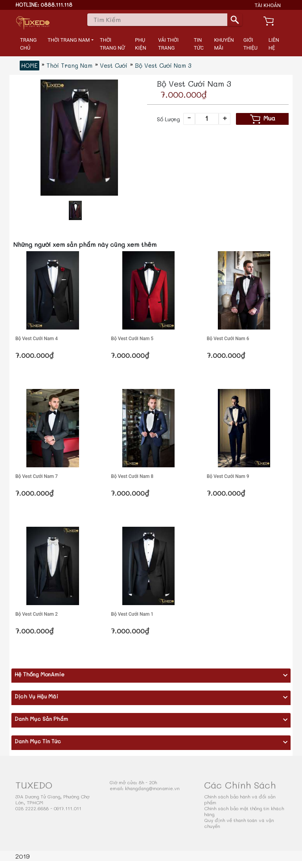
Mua (262, 119)
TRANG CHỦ (28, 44)
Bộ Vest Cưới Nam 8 (132, 476)
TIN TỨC (199, 44)
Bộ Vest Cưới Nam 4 (36, 338)
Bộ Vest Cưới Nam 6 (228, 338)
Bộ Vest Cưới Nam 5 (132, 338)
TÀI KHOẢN (268, 5)
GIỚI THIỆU (250, 44)
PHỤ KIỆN (140, 44)
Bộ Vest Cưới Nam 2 (36, 614)
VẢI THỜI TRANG (168, 44)
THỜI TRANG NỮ (112, 44)
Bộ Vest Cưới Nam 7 (36, 476)
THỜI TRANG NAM (69, 40)
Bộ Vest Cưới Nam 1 (132, 614)
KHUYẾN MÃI (224, 44)
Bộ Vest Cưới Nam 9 (228, 476)
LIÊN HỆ (274, 44)
